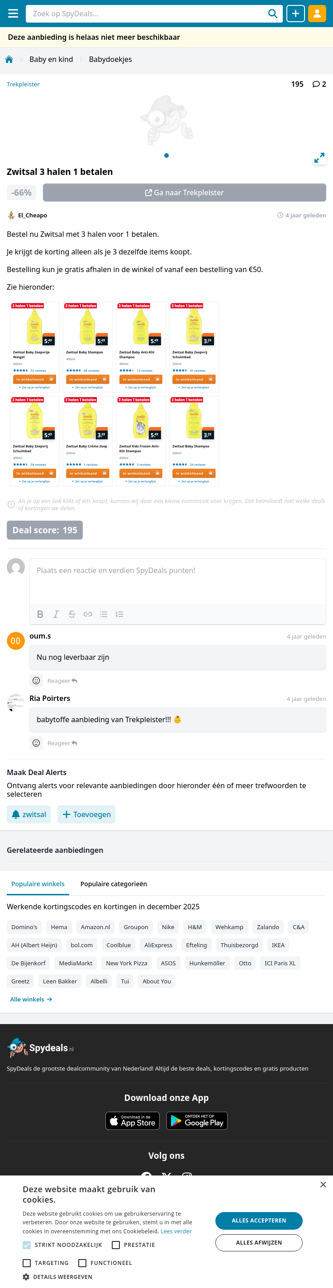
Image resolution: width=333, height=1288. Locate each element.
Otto (245, 963)
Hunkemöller (207, 963)
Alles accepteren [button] (259, 1220)
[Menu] (13, 13)
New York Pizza (126, 963)
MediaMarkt (75, 963)
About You (157, 981)
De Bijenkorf (28, 963)
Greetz (20, 981)
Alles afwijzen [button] (259, 1242)
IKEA (278, 945)
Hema (59, 927)
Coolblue (118, 945)
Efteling (196, 945)
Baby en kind (51, 59)
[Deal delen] (295, 13)
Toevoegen (86, 814)
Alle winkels (31, 999)
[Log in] (317, 13)
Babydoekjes (110, 59)
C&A (298, 927)
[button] (115, 1276)
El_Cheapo (32, 215)
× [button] (322, 1185)
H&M (195, 927)
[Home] (9, 59)
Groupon (136, 927)
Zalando (268, 927)
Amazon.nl (95, 927)
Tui (125, 981)
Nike (168, 927)
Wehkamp (229, 927)
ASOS (168, 963)
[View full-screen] (319, 158)
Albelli (98, 981)
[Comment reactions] (36, 680)
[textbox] (178, 581)
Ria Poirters (49, 698)
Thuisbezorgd (239, 945)
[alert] (166, 1231)
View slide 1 (166, 155)
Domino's (24, 927)
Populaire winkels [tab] (38, 883)
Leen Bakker (60, 981)
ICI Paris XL (280, 963)
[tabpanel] (166, 951)
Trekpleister (23, 84)
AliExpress (158, 945)
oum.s (40, 636)
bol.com (82, 945)
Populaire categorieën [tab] (114, 883)
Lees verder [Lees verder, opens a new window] (176, 1231)
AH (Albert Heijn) (34, 945)
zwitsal (28, 814)
